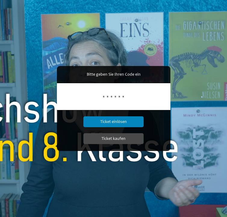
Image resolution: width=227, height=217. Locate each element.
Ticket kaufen (113, 138)
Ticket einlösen (113, 121)
